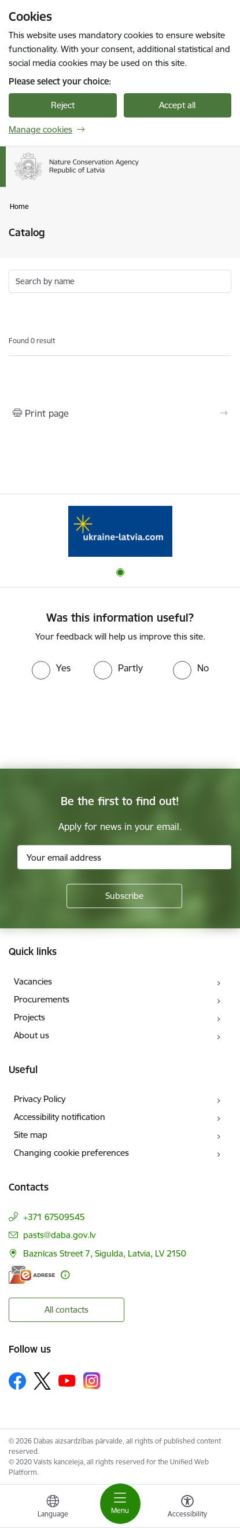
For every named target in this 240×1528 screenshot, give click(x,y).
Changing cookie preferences (71, 1152)
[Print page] (120, 413)
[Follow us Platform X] (42, 1381)
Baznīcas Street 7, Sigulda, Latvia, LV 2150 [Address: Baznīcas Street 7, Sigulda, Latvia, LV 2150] (104, 1253)
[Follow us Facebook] (17, 1381)
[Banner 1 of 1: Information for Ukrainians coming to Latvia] (120, 531)
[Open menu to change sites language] (52, 1507)
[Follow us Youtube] (67, 1380)
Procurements (41, 999)
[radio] (51, 668)
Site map (30, 1134)
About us (31, 1035)
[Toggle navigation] (120, 1503)
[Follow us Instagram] (92, 1380)
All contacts (66, 1309)
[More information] (65, 1274)
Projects (29, 1017)
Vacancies (33, 981)
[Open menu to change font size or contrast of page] (187, 1507)
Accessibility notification (59, 1116)
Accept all (177, 105)
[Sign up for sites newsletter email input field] (124, 857)
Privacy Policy (39, 1098)
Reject (63, 105)
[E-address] (32, 1274)
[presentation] (96, 722)
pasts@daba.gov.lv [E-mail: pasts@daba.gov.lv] (59, 1234)
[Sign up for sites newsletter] (124, 896)
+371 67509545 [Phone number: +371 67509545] (54, 1216)
